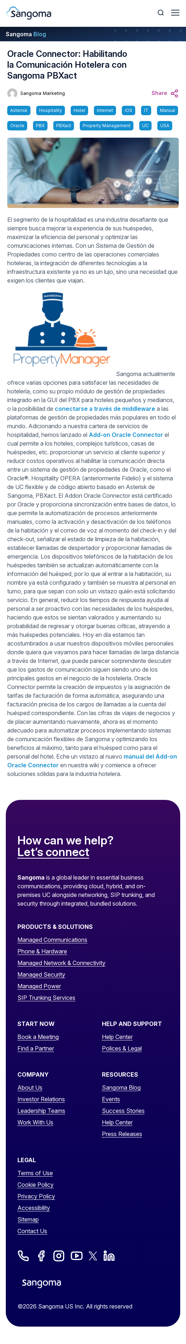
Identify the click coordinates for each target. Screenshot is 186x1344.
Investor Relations (41, 1099)
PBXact (63, 125)
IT (146, 110)
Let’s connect (53, 852)
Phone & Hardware (42, 951)
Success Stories (123, 1110)
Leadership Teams (41, 1110)
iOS (128, 110)
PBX (40, 125)
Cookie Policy (35, 1184)
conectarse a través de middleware (105, 408)
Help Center (117, 1036)
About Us (29, 1087)
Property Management (107, 125)
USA (164, 125)
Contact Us (32, 1231)
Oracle (17, 125)
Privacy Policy (36, 1196)
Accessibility (33, 1207)
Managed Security (41, 974)
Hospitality (50, 110)
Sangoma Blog (121, 1087)
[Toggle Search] (161, 12)
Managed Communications (52, 939)
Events (111, 1099)
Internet (105, 110)
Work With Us (35, 1122)
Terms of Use (35, 1173)
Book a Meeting (38, 1036)
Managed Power (39, 986)
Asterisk (19, 110)
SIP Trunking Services (46, 997)
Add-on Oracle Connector (126, 434)
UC (145, 125)
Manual (167, 110)
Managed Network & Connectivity (61, 963)
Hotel (79, 110)
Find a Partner (35, 1048)
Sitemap (28, 1219)
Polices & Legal (122, 1048)
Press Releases (122, 1134)
